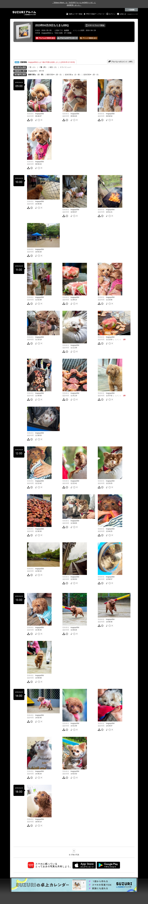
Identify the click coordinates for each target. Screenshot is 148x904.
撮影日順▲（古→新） (36, 75)
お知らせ (123, 14)
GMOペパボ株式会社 (132, 14)
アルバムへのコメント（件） (120, 61)
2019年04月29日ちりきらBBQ (52, 25)
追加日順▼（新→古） (91, 75)
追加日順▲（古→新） (73, 75)
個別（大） (54, 67)
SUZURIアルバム (24, 13)
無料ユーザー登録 (75, 14)
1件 (124, 339)
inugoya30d (32, 71)
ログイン (112, 14)
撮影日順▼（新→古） (55, 75)
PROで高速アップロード (95, 14)
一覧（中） (43, 67)
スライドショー (65, 67)
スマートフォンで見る (95, 25)
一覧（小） (32, 67)
